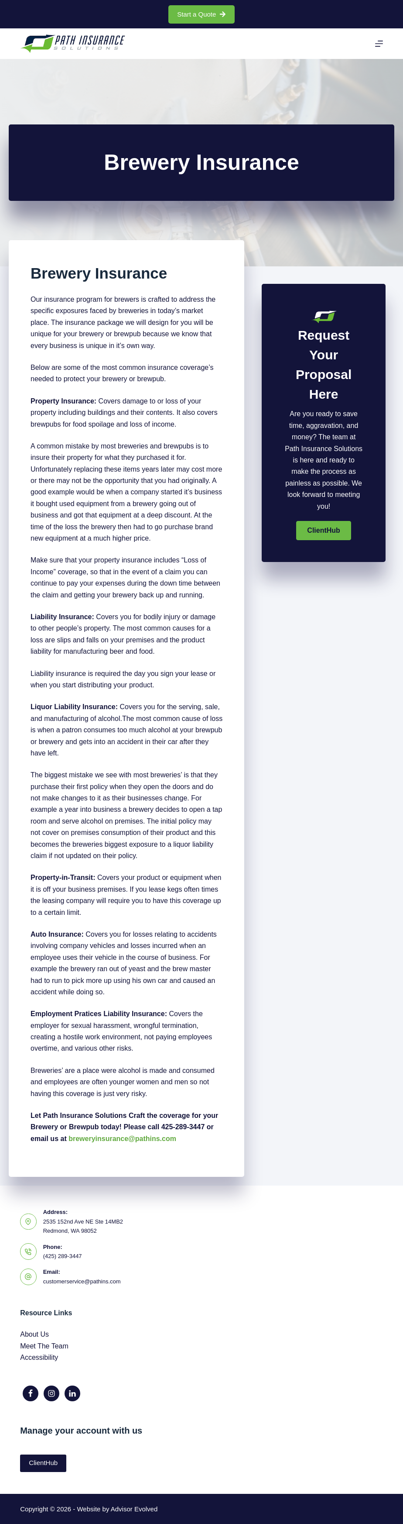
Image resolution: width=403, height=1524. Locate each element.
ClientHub (43, 1462)
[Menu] (379, 44)
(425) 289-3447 (62, 1256)
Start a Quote (201, 14)
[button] (323, 530)
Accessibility (39, 1357)
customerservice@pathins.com (82, 1281)
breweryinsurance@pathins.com (122, 1138)
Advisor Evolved (134, 1509)
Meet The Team (44, 1346)
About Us (34, 1334)
